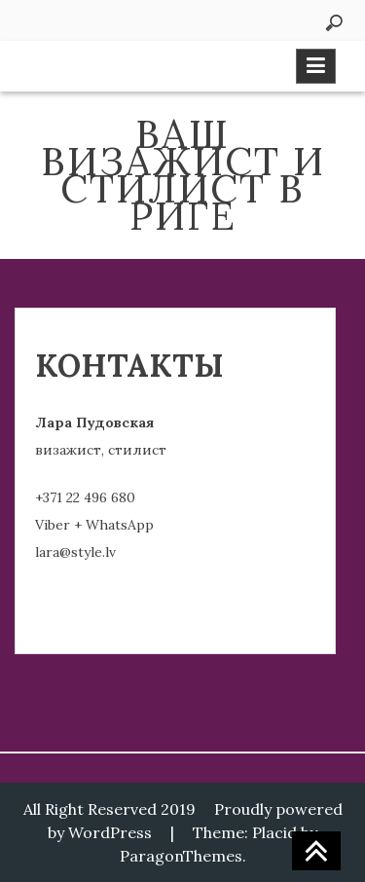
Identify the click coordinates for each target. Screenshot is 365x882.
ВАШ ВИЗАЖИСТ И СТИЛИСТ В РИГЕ (183, 174)
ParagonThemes (181, 855)
